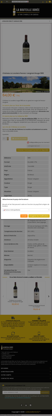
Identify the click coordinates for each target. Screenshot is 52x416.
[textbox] (26, 210)
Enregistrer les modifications (39, 216)
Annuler (24, 216)
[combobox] (26, 209)
